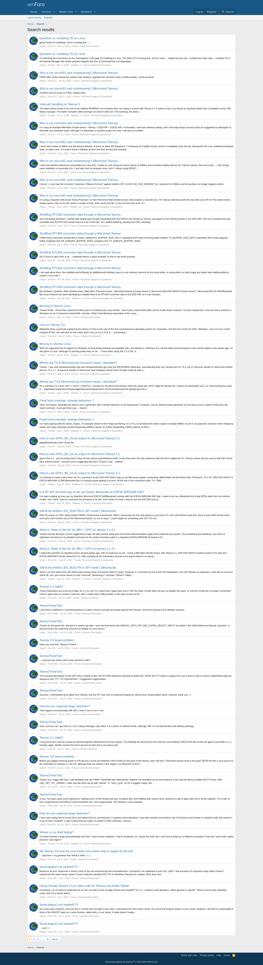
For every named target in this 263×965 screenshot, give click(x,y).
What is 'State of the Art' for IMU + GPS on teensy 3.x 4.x (77, 530)
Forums (46, 11)
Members (86, 11)
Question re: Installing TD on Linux (63, 38)
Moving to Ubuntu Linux (55, 306)
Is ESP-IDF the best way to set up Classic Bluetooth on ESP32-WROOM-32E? (92, 492)
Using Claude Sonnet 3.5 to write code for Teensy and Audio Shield (84, 885)
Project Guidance (90, 597)
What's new (66, 11)
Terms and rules (189, 955)
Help (218, 955)
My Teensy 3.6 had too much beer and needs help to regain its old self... (87, 851)
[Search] (228, 11)
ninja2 (43, 46)
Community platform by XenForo (131, 962)
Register (48, 17)
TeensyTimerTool (51, 605)
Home (33, 11)
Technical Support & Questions (96, 80)
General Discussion (89, 46)
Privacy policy (207, 955)
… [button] (43, 939)
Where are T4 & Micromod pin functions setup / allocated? (78, 362)
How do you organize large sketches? (65, 706)
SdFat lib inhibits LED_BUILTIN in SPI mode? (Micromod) (78, 511)
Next (54, 939)
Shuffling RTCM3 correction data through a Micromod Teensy (80, 214)
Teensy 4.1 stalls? (51, 586)
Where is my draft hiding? (57, 832)
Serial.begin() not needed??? (59, 867)
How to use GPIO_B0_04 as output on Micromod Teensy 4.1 (80, 438)
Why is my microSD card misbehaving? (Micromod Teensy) (79, 73)
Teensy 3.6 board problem (57, 640)
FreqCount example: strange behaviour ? (67, 400)
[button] (54, 11)
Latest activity (34, 17)
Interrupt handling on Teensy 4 (60, 104)
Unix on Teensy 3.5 (52, 324)
